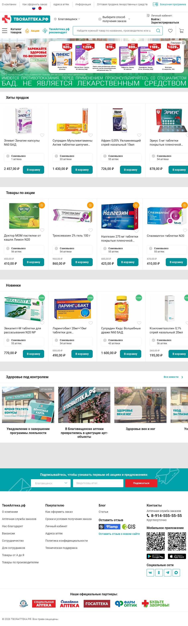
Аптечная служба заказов (19, 519)
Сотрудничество (13, 540)
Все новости (173, 376)
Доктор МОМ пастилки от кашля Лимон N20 (22, 237)
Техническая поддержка (61, 547)
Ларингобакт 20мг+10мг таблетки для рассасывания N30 (70, 330)
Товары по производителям (20, 562)
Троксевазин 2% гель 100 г (71, 235)
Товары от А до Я (13, 555)
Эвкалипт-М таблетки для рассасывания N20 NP (22, 330)
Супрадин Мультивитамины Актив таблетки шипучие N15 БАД (72, 143)
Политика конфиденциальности (66, 540)
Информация (83, 4)
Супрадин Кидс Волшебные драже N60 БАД (121, 330)
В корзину (33, 169)
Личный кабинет (56, 526)
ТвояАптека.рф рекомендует (56, 31)
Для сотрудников (13, 547)
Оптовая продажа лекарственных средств (122, 4)
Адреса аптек (61, 4)
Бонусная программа (169, 4)
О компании (9, 4)
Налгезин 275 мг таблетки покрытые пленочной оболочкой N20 (119, 239)
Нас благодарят (12, 526)
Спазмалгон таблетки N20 (165, 236)
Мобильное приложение (165, 528)
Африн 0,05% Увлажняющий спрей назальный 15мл (121, 142)
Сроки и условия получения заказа (68, 519)
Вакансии (8, 533)
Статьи (103, 511)
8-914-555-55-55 (166, 515)
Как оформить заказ (34, 4)
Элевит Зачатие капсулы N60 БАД (22, 142)
